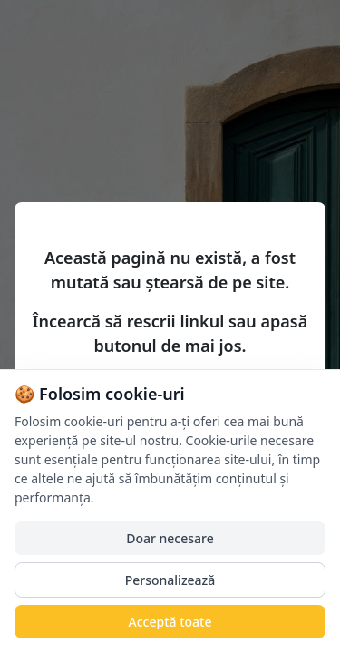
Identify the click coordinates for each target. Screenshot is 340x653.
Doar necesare (170, 538)
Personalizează (170, 580)
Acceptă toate (170, 621)
